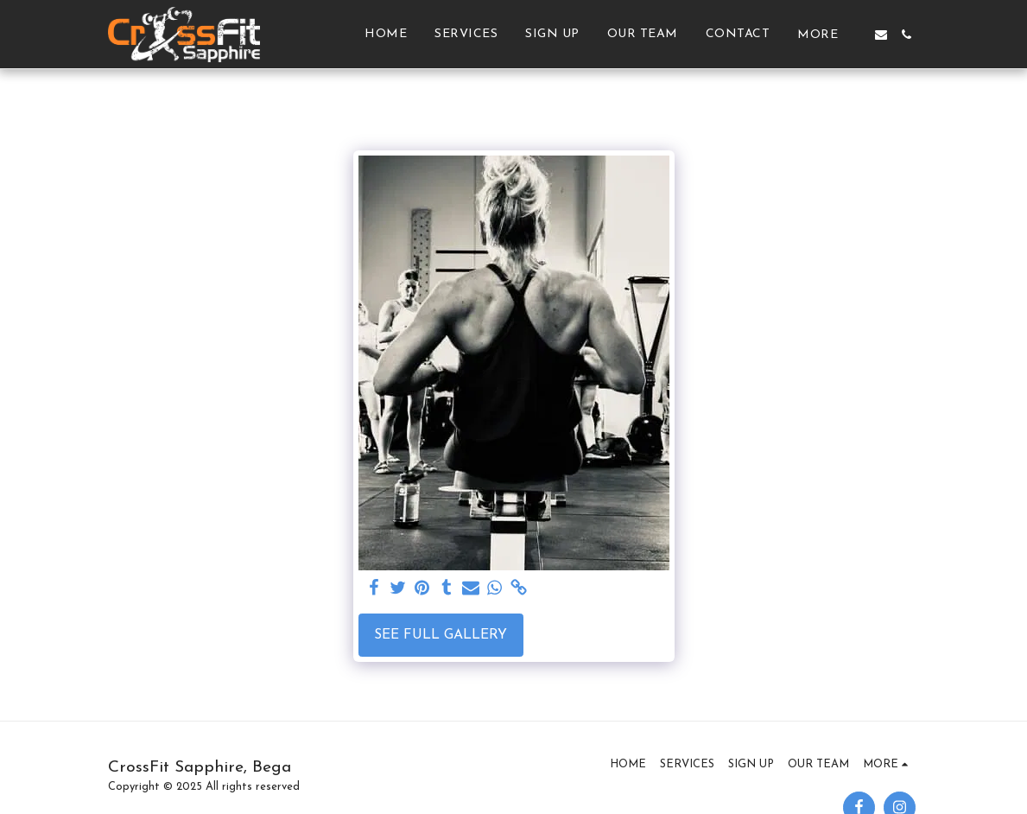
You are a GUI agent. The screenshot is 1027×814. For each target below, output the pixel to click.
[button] (881, 35)
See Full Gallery (440, 635)
